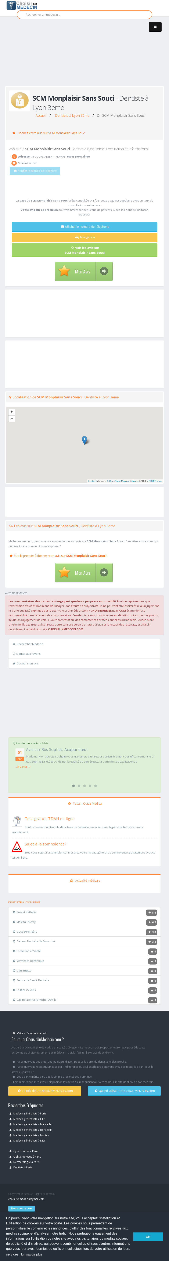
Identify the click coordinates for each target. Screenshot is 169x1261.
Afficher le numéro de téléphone (85, 227)
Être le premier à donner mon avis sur (58, 556)
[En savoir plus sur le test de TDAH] (17, 821)
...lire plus (22, 766)
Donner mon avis (26, 663)
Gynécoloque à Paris (24, 1151)
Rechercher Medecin (28, 644)
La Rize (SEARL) (24, 990)
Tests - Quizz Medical (85, 803)
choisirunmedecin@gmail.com (26, 1199)
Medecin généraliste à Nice (28, 1140)
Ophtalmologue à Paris (25, 1156)
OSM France (155, 481)
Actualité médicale (85, 880)
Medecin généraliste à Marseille (30, 1124)
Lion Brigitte (22, 970)
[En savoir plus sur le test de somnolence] (17, 846)
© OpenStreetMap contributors (123, 481)
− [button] (11, 419)
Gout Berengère (25, 931)
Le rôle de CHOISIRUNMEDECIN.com (45, 1091)
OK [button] (148, 1236)
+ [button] (11, 412)
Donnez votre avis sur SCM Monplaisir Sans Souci (48, 133)
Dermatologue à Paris (25, 1162)
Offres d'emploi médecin (30, 1033)
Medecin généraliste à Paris (28, 1113)
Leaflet (91, 481)
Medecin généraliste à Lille (27, 1119)
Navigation (85, 237)
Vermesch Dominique (28, 961)
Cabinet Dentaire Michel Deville (35, 1000)
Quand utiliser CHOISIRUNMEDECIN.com (125, 1091)
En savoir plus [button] (32, 1254)
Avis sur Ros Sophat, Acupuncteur (57, 749)
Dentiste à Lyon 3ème (72, 115)
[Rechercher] (84, 14)
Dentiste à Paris (21, 1167)
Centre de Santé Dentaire (31, 980)
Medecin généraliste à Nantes (29, 1135)
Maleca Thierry (24, 922)
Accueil (41, 115)
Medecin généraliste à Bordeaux (31, 1129)
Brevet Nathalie (24, 912)
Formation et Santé (27, 951)
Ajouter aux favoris (27, 654)
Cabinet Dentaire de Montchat (34, 941)
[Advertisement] (87, 55)
